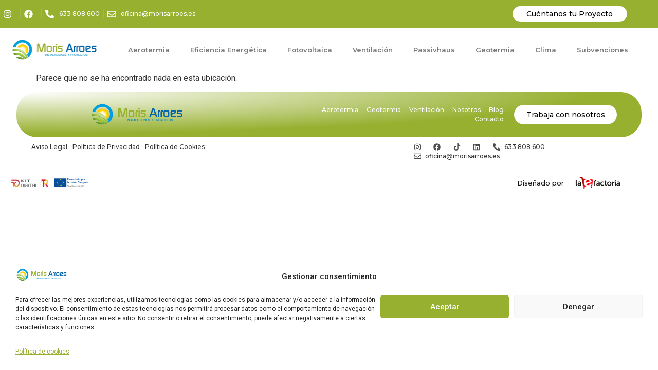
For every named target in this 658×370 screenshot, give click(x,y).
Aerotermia (149, 50)
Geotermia (495, 50)
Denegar (578, 306)
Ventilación (373, 50)
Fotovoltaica (309, 50)
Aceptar (445, 306)
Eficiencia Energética (228, 50)
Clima (545, 50)
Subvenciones (602, 50)
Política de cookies (42, 351)
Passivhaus (434, 50)
